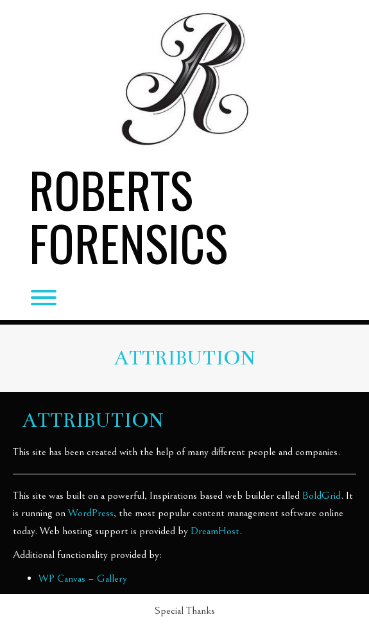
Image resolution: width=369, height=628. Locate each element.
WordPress (91, 513)
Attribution (184, 358)
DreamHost (215, 531)
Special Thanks (184, 610)
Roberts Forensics (128, 216)
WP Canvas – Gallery (83, 578)
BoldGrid (321, 495)
